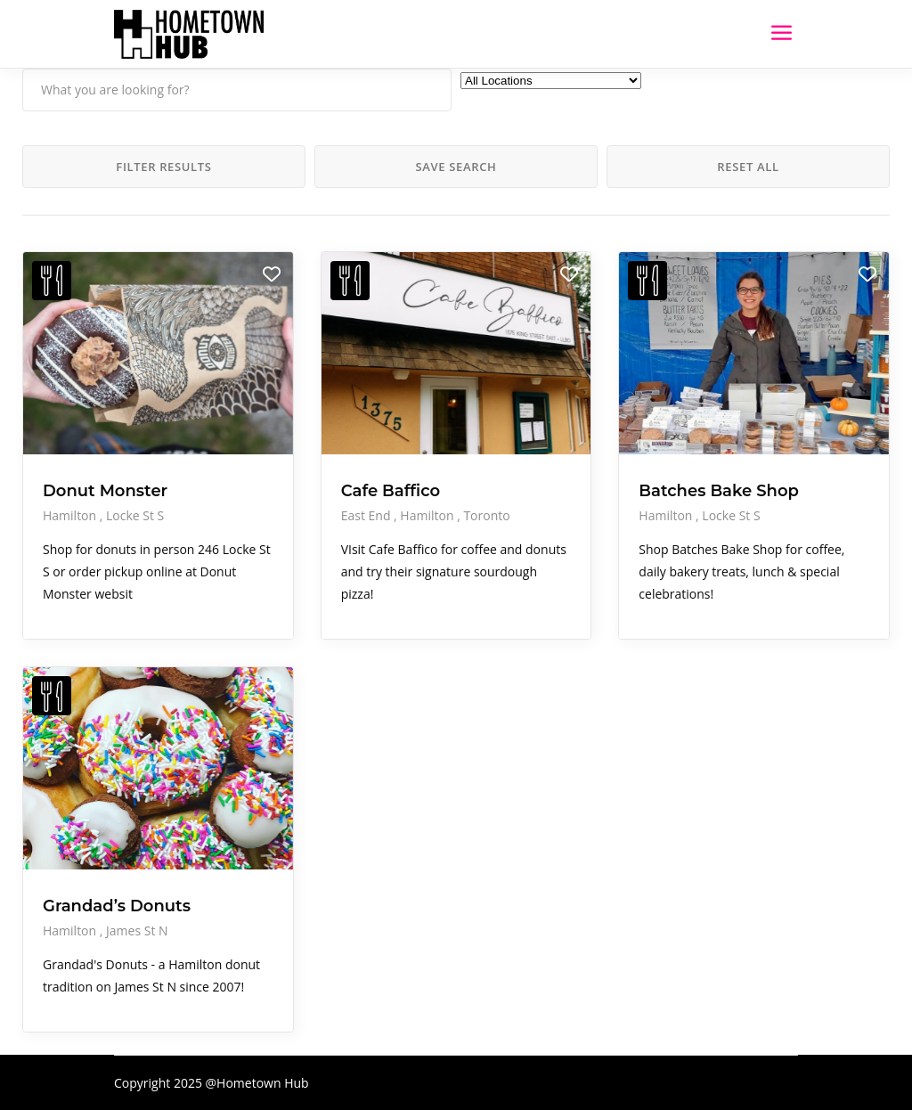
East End (367, 515)
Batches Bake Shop (719, 491)
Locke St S (135, 515)
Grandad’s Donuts (117, 906)
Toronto (486, 515)
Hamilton (71, 515)
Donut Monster (105, 491)
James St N (137, 930)
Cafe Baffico (391, 491)
